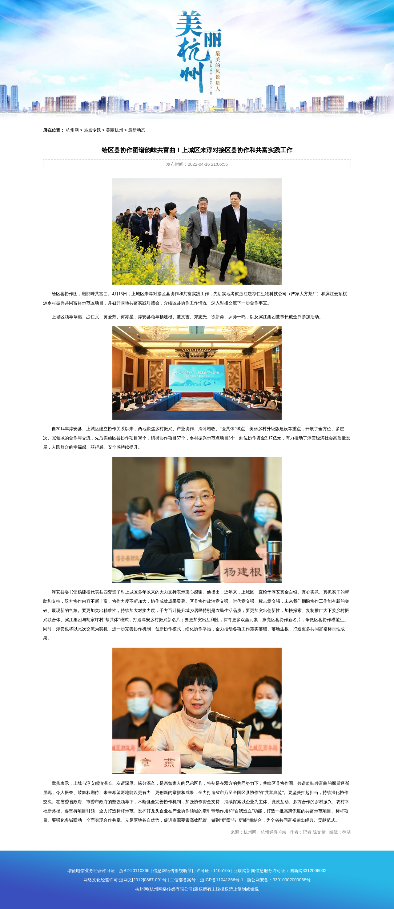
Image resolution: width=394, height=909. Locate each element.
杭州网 (72, 130)
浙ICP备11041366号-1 (221, 879)
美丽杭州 (114, 130)
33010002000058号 (292, 879)
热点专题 (92, 130)
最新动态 (136, 130)
